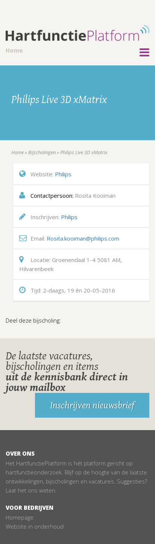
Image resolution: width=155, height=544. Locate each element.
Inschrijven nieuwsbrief (92, 405)
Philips (63, 174)
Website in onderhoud (35, 526)
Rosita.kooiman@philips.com (83, 238)
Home (14, 50)
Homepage (19, 517)
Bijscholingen (42, 152)
